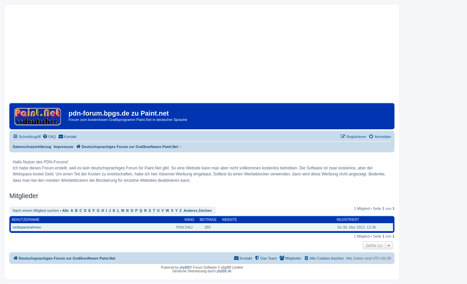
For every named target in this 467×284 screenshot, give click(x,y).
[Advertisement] (201, 56)
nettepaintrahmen (27, 227)
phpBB (185, 267)
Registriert (348, 220)
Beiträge (208, 220)
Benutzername (26, 220)
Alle (65, 210)
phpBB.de (224, 271)
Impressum (64, 147)
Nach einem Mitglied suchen (36, 210)
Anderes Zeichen (198, 210)
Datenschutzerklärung (32, 147)
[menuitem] (49, 137)
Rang (189, 220)
